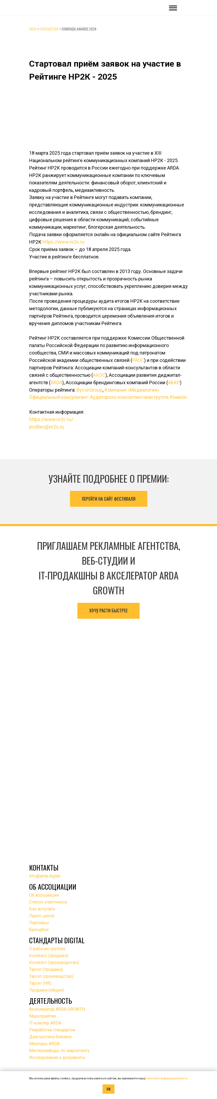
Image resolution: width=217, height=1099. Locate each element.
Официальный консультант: (59, 397)
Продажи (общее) (46, 990)
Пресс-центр (42, 915)
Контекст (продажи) (48, 955)
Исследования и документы (57, 1057)
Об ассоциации (44, 895)
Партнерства (49, 29)
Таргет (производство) (51, 976)
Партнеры (39, 922)
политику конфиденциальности (166, 1078)
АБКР (174, 382)
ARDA (33, 29)
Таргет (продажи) (46, 969)
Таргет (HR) (40, 983)
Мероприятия (42, 1016)
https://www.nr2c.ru (63, 242)
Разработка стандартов (52, 1029)
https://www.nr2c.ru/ (51, 419)
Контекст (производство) (54, 962)
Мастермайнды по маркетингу (59, 1050)
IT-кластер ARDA (45, 1023)
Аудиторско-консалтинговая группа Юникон (138, 397)
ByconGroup (90, 390)
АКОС (99, 375)
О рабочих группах (47, 948)
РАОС (138, 360)
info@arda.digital (44, 876)
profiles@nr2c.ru (46, 427)
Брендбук (39, 929)
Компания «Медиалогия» (131, 390)
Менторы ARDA (44, 1043)
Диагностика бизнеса (50, 1036)
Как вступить (42, 908)
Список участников (48, 902)
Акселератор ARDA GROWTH (57, 1009)
